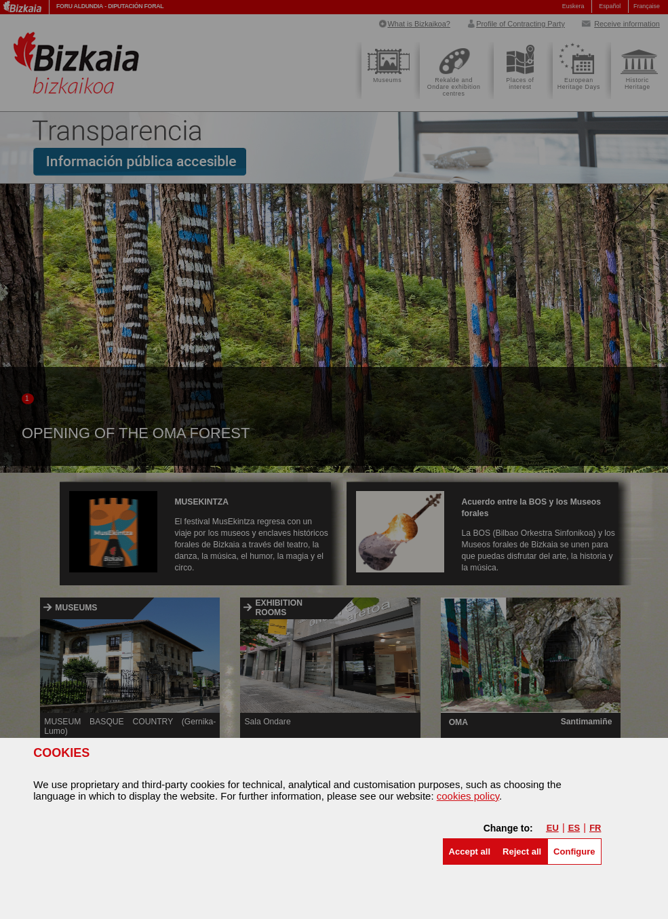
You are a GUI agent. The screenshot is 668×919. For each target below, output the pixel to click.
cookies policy (468, 796)
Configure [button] (574, 851)
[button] (469, 851)
